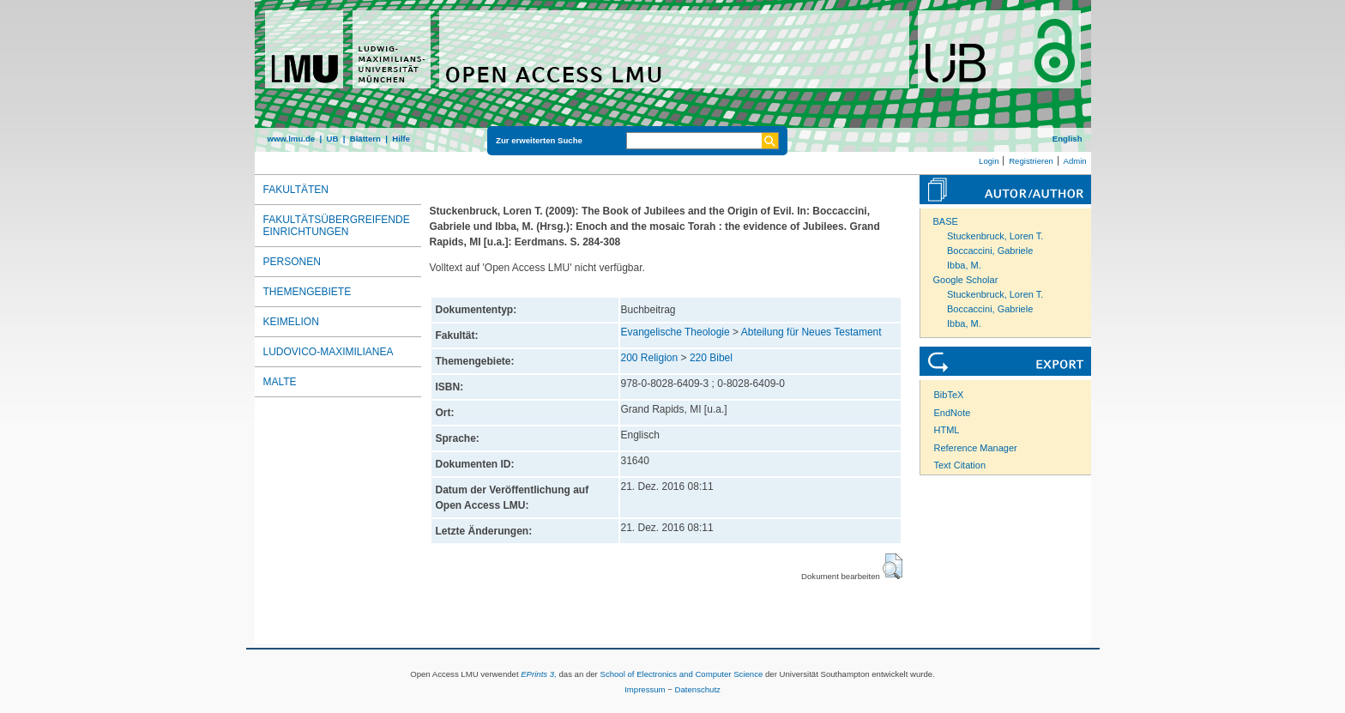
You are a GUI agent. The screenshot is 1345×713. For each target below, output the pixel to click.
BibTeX (949, 395)
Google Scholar (965, 280)
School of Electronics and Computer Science (681, 674)
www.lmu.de (292, 138)
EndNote (952, 413)
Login (988, 161)
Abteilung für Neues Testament (811, 332)
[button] (892, 566)
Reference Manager (975, 448)
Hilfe (401, 138)
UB (332, 138)
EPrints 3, (539, 674)
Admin (1075, 161)
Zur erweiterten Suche (539, 140)
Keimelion (291, 322)
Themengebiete (307, 292)
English (1067, 138)
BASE (945, 221)
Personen (292, 262)
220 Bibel (711, 358)
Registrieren (1031, 161)
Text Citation (960, 465)
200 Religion (650, 358)
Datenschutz (698, 689)
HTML (947, 430)
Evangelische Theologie (675, 332)
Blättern (365, 138)
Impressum (644, 689)
